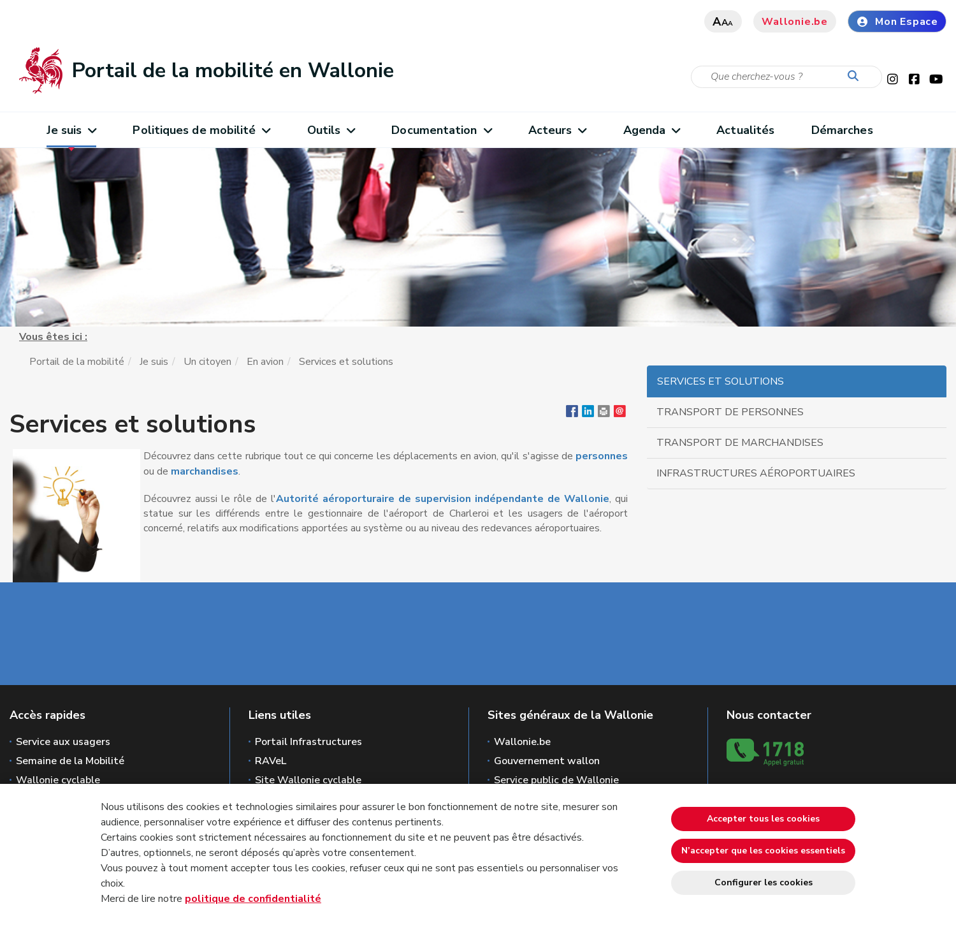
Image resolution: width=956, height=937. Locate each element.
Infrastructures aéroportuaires (755, 473)
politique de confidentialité (253, 899)
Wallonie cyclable (58, 780)
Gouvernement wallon (547, 761)
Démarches (842, 130)
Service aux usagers (63, 741)
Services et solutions (720, 381)
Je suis (71, 130)
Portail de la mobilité (76, 362)
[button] (604, 414)
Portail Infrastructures (308, 741)
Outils (331, 130)
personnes (602, 456)
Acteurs (557, 130)
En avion (265, 362)
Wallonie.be (795, 22)
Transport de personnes (730, 412)
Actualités (745, 130)
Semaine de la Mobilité (70, 761)
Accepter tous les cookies (763, 819)
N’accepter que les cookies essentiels (763, 851)
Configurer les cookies (763, 882)
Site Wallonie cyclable (308, 780)
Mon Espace (897, 22)
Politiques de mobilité (201, 130)
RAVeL (270, 761)
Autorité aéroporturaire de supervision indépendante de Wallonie (442, 499)
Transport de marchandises (739, 443)
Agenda (651, 130)
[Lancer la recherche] (856, 76)
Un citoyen (207, 362)
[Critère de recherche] (786, 77)
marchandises (204, 471)
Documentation (441, 130)
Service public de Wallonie (556, 780)
